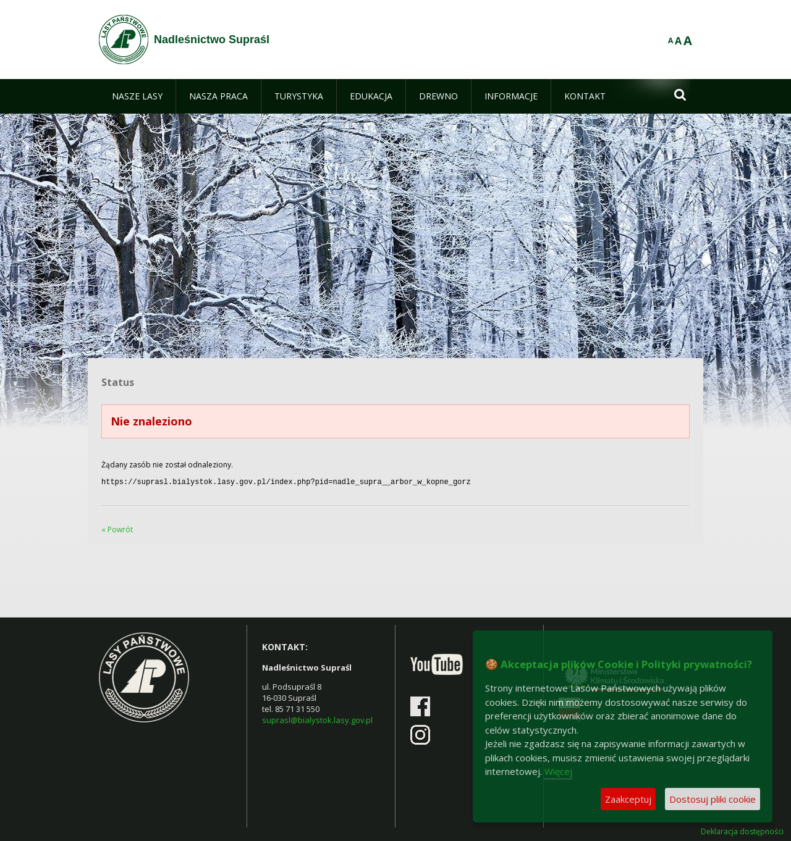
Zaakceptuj (628, 799)
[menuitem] (137, 96)
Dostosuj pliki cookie (712, 799)
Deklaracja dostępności (742, 830)
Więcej (558, 771)
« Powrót (117, 528)
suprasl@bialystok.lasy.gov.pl (317, 718)
